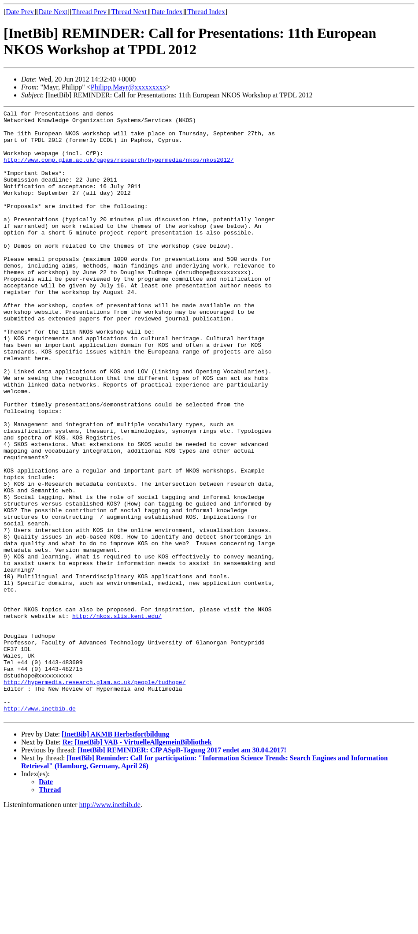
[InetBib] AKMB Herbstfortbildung (115, 856)
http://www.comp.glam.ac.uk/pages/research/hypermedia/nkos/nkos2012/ (119, 170)
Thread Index (206, 11)
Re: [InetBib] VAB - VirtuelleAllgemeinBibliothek (137, 863)
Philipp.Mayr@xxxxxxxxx (128, 87)
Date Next (53, 11)
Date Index (167, 11)
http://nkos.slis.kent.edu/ (117, 718)
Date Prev (20, 11)
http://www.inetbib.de (40, 829)
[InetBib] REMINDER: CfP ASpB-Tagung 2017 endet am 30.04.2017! (182, 871)
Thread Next (129, 11)
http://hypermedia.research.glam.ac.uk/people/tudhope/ (94, 797)
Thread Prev (89, 11)
